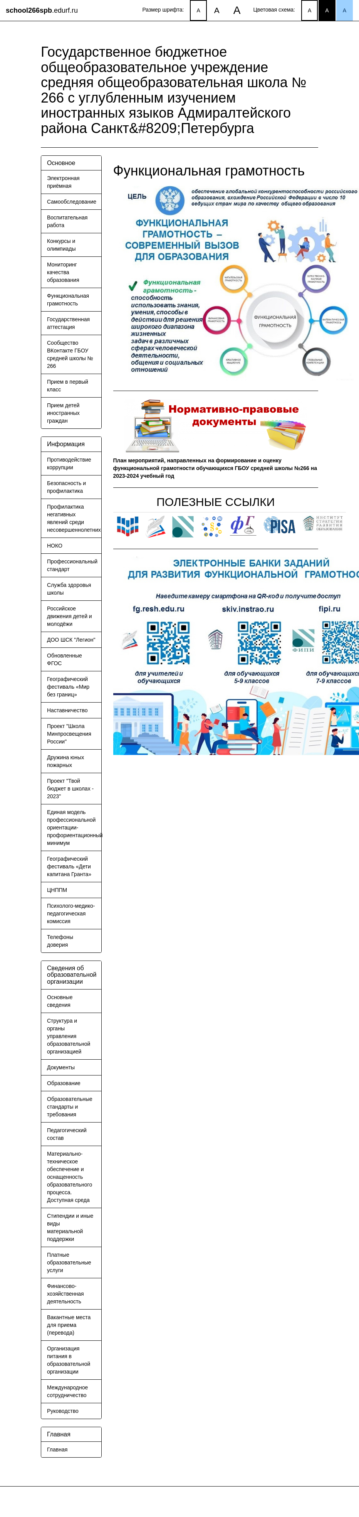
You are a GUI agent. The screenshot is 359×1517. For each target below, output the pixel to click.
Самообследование (71, 202)
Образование (64, 1083)
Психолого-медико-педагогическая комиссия (71, 913)
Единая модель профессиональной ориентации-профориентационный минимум (75, 827)
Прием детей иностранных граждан (63, 413)
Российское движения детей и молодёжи (69, 616)
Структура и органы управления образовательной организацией (68, 1036)
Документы (61, 1067)
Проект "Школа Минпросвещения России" (69, 734)
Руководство (63, 1411)
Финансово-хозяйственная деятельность (65, 1294)
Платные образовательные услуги (69, 1262)
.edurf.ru (42, 10)
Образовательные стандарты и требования (69, 1107)
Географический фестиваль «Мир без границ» (68, 687)
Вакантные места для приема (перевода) (69, 1325)
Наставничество (67, 710)
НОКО (54, 546)
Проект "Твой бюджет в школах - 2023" (70, 788)
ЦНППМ (57, 890)
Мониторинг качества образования (63, 272)
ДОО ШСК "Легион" (71, 640)
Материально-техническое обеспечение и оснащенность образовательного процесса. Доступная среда (69, 1177)
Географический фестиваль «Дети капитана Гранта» (69, 866)
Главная (57, 1449)
